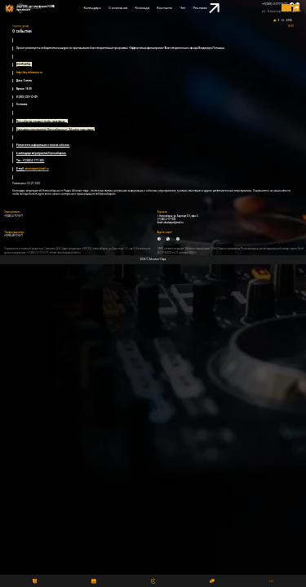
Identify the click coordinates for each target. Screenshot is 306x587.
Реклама (206, 8)
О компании (118, 8)
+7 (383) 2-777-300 (166, 219)
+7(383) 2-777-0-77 (274, 4)
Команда (142, 8)
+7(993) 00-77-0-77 (13, 236)
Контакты (164, 8)
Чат (182, 8)
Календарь (92, 8)
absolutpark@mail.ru (173, 223)
